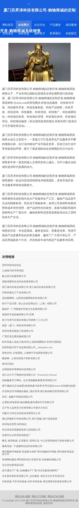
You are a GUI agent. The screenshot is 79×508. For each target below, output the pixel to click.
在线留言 (71, 33)
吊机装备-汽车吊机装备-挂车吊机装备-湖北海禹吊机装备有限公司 (37, 481)
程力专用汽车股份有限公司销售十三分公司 (25, 320)
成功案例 (71, 24)
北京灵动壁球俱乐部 (13, 465)
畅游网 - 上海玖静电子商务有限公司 (21, 358)
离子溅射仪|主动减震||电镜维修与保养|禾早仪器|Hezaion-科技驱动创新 (39, 386)
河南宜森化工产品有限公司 (16, 292)
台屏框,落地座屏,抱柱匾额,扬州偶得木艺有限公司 (28, 402)
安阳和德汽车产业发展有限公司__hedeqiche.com (27, 347)
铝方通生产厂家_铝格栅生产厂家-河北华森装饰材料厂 (30, 470)
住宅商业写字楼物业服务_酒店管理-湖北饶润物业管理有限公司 (35, 391)
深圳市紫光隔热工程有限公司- (18, 331)
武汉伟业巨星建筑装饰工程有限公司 (21, 430)
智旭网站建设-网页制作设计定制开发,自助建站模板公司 (31, 459)
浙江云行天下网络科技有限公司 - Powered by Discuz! (29, 375)
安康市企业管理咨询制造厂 (16, 435)
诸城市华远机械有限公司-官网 (18, 314)
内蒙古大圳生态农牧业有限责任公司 (21, 413)
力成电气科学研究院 (13, 271)
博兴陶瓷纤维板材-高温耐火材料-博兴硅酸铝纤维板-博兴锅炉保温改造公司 (38, 453)
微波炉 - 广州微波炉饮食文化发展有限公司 (24, 309)
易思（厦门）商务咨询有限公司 (19, 325)
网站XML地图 (22, 496)
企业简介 (23, 24)
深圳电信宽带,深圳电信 (14, 424)
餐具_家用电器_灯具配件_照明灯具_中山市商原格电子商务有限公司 (38, 441)
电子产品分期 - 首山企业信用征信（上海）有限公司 (29, 303)
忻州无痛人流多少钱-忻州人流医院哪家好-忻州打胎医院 (31, 342)
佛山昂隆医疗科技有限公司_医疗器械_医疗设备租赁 (29, 419)
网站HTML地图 (56, 496)
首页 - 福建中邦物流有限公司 (17, 397)
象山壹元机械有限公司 (14, 276)
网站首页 (7, 24)
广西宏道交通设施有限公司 (16, 336)
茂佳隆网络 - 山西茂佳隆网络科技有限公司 (24, 298)
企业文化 (39, 24)
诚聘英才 (39, 33)
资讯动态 (7, 33)
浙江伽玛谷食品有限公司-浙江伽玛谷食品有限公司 (29, 287)
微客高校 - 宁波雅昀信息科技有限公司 (22, 446)
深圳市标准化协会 (11, 265)
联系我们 (55, 33)
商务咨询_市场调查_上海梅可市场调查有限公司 (27, 353)
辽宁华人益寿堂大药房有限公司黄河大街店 (25, 408)
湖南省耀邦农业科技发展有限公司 (20, 281)
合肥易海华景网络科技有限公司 (19, 369)
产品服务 (55, 24)
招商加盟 (23, 33)
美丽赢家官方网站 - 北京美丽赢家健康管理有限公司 (29, 380)
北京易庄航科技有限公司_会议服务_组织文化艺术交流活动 (33, 476)
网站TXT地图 (39, 496)
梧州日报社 (8, 364)
